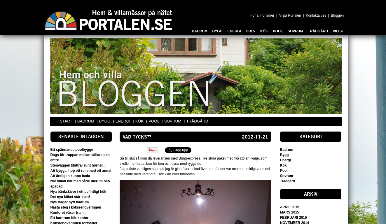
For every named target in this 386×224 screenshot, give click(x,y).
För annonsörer (262, 15)
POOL (154, 121)
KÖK (140, 121)
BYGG (105, 121)
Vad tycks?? (137, 137)
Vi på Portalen (290, 15)
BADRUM (86, 121)
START (66, 121)
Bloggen (337, 15)
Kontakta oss (316, 15)
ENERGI (123, 121)
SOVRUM (173, 121)
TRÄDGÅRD (197, 121)
